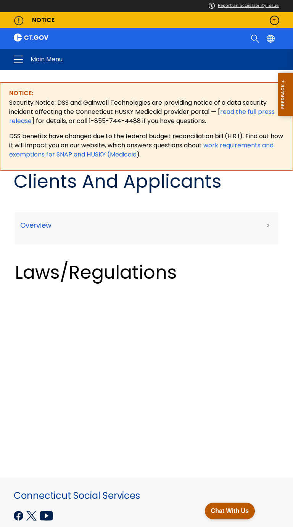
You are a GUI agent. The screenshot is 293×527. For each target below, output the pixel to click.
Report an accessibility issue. (244, 5)
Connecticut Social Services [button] (87, 59)
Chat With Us (230, 511)
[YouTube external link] (46, 515)
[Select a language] (271, 38)
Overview (36, 225)
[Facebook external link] (19, 515)
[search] (256, 38)
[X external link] (32, 515)
